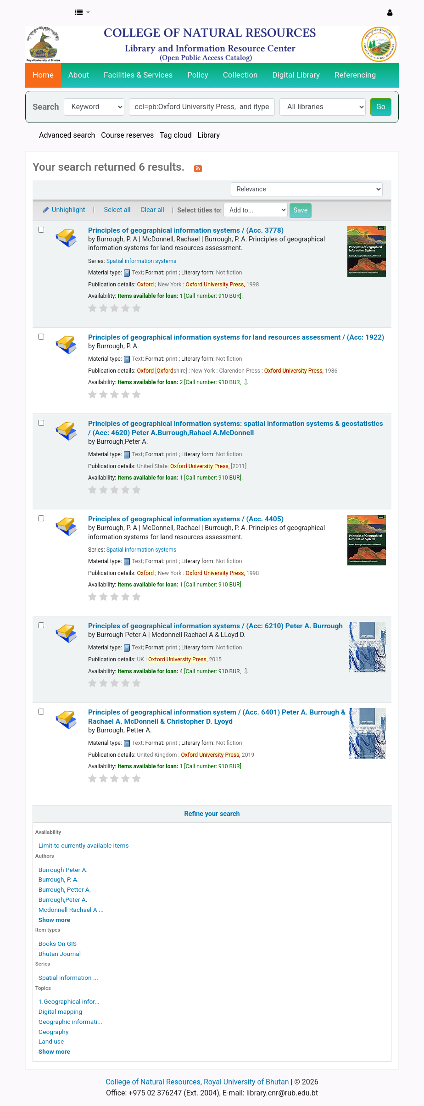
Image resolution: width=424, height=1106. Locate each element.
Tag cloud (176, 135)
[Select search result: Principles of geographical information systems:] (41, 423)
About (78, 74)
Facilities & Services (138, 74)
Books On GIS (58, 943)
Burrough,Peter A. (63, 899)
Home (43, 74)
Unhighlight (63, 210)
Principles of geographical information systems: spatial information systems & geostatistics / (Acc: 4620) (235, 427)
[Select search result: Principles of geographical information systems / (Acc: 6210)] (41, 625)
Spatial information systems (141, 261)
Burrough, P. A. (59, 879)
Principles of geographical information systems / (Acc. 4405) (186, 519)
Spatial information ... (68, 977)
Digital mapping (60, 1011)
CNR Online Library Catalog (49, 13)
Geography (54, 1031)
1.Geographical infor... (69, 1001)
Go (380, 106)
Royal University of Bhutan (246, 1082)
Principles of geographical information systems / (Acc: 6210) (215, 626)
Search (46, 107)
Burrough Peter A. (63, 869)
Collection (240, 74)
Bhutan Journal (60, 953)
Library (209, 135)
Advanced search (67, 135)
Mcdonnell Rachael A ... (71, 909)
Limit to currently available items (84, 845)
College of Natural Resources (153, 1082)
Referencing (355, 74)
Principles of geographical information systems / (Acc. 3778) (186, 230)
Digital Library (296, 74)
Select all (117, 210)
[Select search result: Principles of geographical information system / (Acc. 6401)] (41, 712)
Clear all (152, 210)
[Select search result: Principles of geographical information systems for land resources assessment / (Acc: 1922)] (41, 337)
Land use (51, 1041)
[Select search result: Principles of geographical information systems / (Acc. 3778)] (41, 230)
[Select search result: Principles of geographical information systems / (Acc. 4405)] (41, 518)
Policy (197, 74)
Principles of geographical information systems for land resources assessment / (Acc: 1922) (236, 337)
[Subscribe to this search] (198, 168)
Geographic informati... (70, 1021)
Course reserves (127, 135)
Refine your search (212, 814)
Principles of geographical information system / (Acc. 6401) (217, 716)
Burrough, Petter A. (65, 889)
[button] (83, 13)
